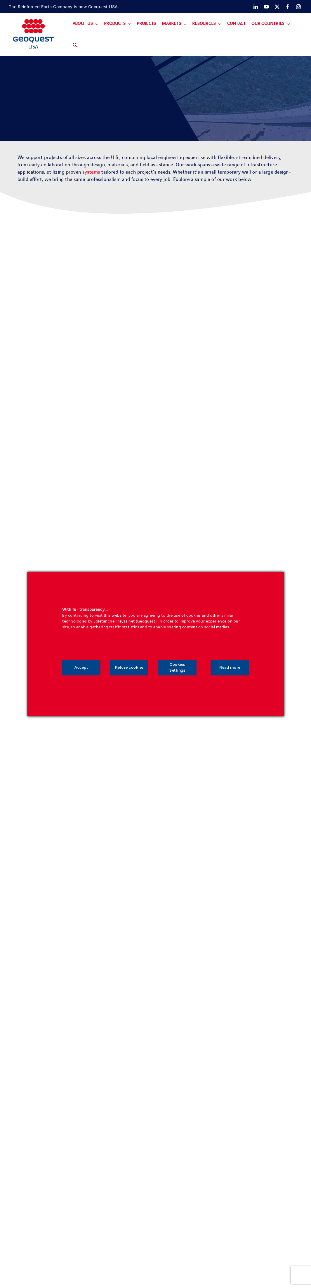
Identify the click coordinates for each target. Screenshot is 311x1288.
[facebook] (287, 6)
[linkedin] (255, 6)
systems (91, 172)
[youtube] (266, 6)
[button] (75, 45)
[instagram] (298, 6)
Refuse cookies (129, 667)
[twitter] (277, 6)
